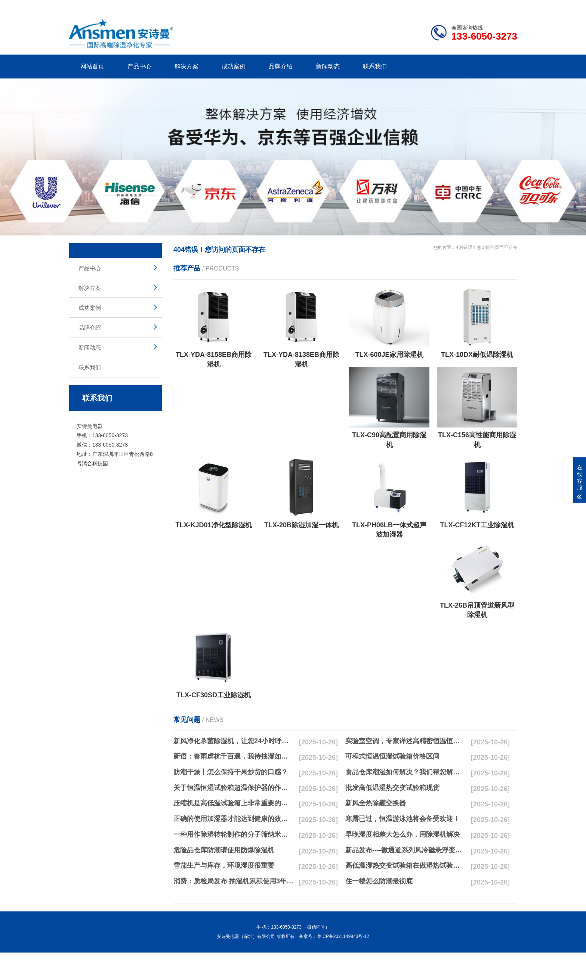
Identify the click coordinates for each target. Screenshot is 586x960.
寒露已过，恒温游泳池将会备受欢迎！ (402, 818)
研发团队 (439, 6)
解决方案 (186, 66)
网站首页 (92, 66)
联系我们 (375, 66)
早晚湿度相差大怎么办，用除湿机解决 (402, 834)
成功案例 (234, 66)
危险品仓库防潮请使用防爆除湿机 (223, 850)
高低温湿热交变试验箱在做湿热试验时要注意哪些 (405, 865)
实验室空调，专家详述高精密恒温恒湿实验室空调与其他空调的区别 (405, 741)
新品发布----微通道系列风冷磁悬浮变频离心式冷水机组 (405, 850)
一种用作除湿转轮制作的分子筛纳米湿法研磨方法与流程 (233, 834)
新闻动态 (328, 66)
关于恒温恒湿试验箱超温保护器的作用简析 (233, 787)
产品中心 (139, 66)
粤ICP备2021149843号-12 (343, 936)
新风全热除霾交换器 (375, 803)
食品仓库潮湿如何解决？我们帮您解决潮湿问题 (405, 772)
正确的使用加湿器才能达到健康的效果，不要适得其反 (233, 818)
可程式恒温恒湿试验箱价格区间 (392, 756)
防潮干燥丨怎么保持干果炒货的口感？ (230, 772)
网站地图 (474, 6)
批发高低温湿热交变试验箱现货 (392, 787)
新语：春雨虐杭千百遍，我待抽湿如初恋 (233, 756)
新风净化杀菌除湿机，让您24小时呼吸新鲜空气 (233, 741)
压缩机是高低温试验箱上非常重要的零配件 (233, 803)
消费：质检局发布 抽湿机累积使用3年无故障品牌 (233, 881)
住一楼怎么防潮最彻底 (379, 881)
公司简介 (404, 6)
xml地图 (508, 6)
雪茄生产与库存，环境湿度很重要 (223, 865)
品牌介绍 (281, 66)
